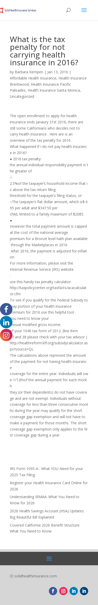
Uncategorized (22, 96)
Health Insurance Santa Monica (54, 90)
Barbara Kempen (29, 71)
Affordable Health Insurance (33, 78)
